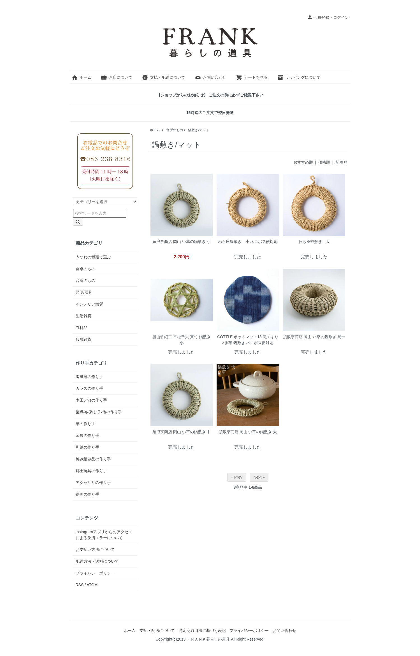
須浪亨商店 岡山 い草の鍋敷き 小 (181, 241)
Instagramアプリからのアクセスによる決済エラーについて (104, 535)
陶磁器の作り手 (89, 376)
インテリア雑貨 (89, 304)
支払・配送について (163, 77)
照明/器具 (84, 292)
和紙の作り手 (87, 447)
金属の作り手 (87, 435)
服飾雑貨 (83, 339)
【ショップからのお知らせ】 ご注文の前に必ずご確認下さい (210, 95)
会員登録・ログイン (328, 17)
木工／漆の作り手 (91, 400)
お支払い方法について (95, 549)
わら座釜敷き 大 (314, 241)
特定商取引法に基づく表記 (202, 630)
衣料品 (81, 327)
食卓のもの (85, 268)
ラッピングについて (299, 77)
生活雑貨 (83, 316)
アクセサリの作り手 (93, 482)
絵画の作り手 (87, 494)
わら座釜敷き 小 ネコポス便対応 (248, 241)
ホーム (81, 77)
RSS (80, 585)
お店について (116, 77)
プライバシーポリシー (95, 573)
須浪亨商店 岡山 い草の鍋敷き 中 (181, 432)
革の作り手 (85, 423)
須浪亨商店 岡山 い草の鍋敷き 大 (248, 432)
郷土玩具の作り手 (91, 471)
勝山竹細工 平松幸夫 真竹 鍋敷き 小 (181, 340)
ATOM (92, 585)
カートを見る (252, 77)
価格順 (324, 162)
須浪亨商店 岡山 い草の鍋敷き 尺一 (314, 337)
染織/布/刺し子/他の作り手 (99, 412)
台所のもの (174, 130)
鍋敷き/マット (198, 130)
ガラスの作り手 (89, 388)
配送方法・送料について (97, 561)
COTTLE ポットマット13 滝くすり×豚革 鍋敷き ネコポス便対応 (248, 340)
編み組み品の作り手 (93, 459)
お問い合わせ (210, 77)
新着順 (341, 162)
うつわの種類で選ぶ (93, 257)
